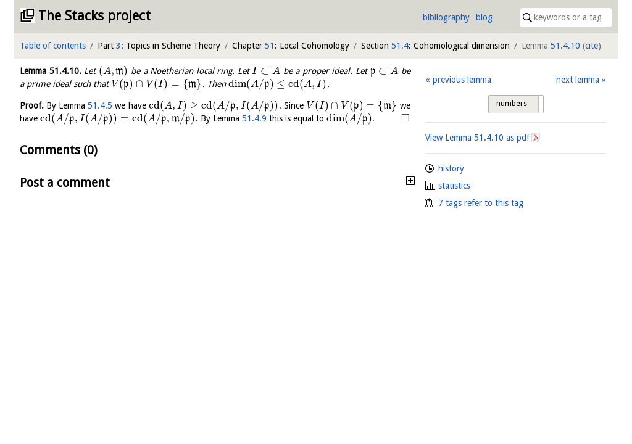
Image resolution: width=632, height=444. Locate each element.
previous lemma (462, 79)
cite (591, 46)
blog (484, 17)
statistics (454, 186)
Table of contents (53, 46)
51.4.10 (565, 46)
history (451, 168)
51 (270, 46)
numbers (511, 103)
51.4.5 (100, 105)
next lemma (577, 79)
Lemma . (50, 71)
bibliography (446, 17)
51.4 (400, 46)
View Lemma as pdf (477, 137)
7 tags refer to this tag (480, 203)
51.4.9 (254, 118)
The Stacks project (94, 15)
